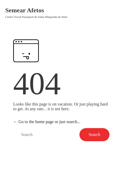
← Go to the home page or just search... (46, 121)
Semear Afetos (24, 10)
